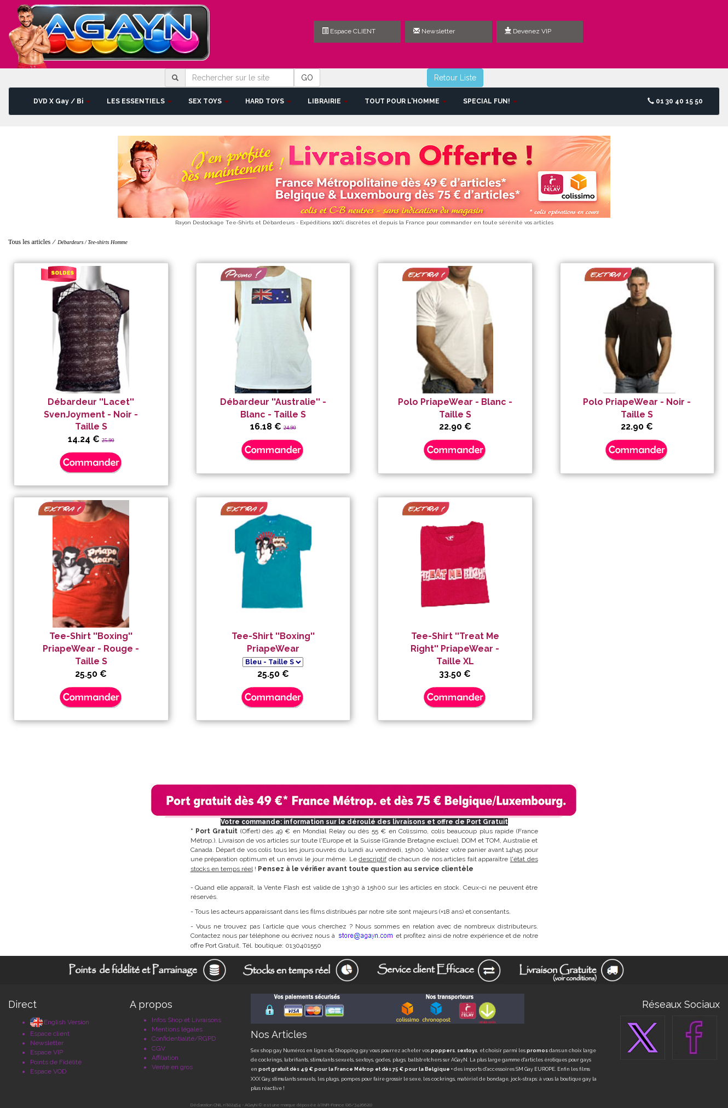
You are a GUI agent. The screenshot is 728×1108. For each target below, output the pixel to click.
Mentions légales (177, 1029)
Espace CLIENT (348, 31)
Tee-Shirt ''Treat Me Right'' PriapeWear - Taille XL (455, 648)
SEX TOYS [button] (208, 101)
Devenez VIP (528, 31)
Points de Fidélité (56, 1062)
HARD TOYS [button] (268, 101)
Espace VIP (46, 1052)
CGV (158, 1048)
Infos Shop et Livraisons (186, 1020)
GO (307, 77)
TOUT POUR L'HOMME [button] (406, 101)
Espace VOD (48, 1071)
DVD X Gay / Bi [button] (61, 101)
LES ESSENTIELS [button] (139, 101)
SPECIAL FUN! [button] (490, 101)
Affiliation (165, 1057)
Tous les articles (29, 242)
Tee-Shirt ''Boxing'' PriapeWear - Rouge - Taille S (91, 648)
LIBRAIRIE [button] (328, 101)
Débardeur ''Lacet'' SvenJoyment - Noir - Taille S (91, 414)
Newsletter (434, 31)
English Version (59, 1022)
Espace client (50, 1033)
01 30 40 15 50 (675, 101)
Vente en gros (172, 1067)
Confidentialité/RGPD (184, 1038)
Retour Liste (455, 77)
